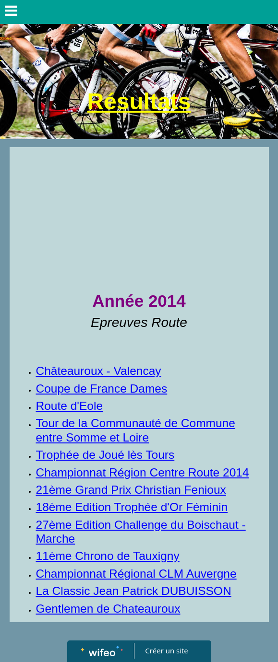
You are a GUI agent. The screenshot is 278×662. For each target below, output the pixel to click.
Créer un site (166, 650)
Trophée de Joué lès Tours (105, 454)
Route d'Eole (69, 405)
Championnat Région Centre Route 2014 (142, 472)
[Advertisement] (139, 219)
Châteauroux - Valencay (98, 370)
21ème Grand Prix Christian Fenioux (131, 489)
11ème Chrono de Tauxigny (108, 555)
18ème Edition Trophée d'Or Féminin (132, 506)
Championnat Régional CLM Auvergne (136, 573)
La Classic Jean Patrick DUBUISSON (133, 590)
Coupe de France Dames (102, 388)
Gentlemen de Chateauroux (108, 608)
